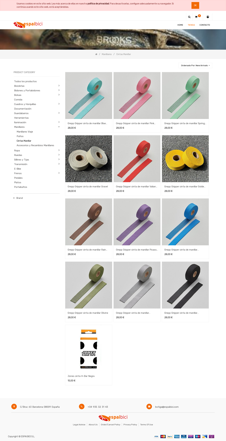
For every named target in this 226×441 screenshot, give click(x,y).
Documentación (22, 108)
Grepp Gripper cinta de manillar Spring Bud (184, 123)
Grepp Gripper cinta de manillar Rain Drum (87, 250)
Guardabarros (21, 113)
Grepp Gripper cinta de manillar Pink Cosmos (135, 123)
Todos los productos (25, 81)
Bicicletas (19, 86)
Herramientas (21, 117)
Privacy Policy (130, 424)
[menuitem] (180, 24)
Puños (20, 136)
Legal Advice (79, 424)
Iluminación (20, 122)
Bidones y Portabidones (27, 90)
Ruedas (18, 155)
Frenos (18, 173)
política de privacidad (98, 3)
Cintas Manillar (24, 141)
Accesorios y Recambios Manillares (35, 145)
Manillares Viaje (25, 131)
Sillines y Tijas (21, 159)
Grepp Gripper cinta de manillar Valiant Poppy (136, 187)
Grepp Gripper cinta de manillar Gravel (88, 186)
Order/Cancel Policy (110, 424)
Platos (17, 182)
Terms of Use (146, 424)
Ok (195, 5)
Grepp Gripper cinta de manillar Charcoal (180, 313)
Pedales (18, 177)
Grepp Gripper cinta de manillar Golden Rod (184, 187)
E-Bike (17, 168)
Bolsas (17, 95)
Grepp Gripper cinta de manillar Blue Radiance (87, 123)
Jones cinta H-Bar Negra (81, 376)
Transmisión (20, 164)
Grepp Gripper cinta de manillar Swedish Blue (180, 250)
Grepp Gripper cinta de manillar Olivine (88, 312)
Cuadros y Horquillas (25, 104)
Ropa (17, 150)
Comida (18, 99)
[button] (195, 65)
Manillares (19, 127)
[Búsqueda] (174, 64)
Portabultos (20, 187)
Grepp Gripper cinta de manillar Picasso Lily (137, 250)
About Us (93, 424)
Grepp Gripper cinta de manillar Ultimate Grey (132, 313)
